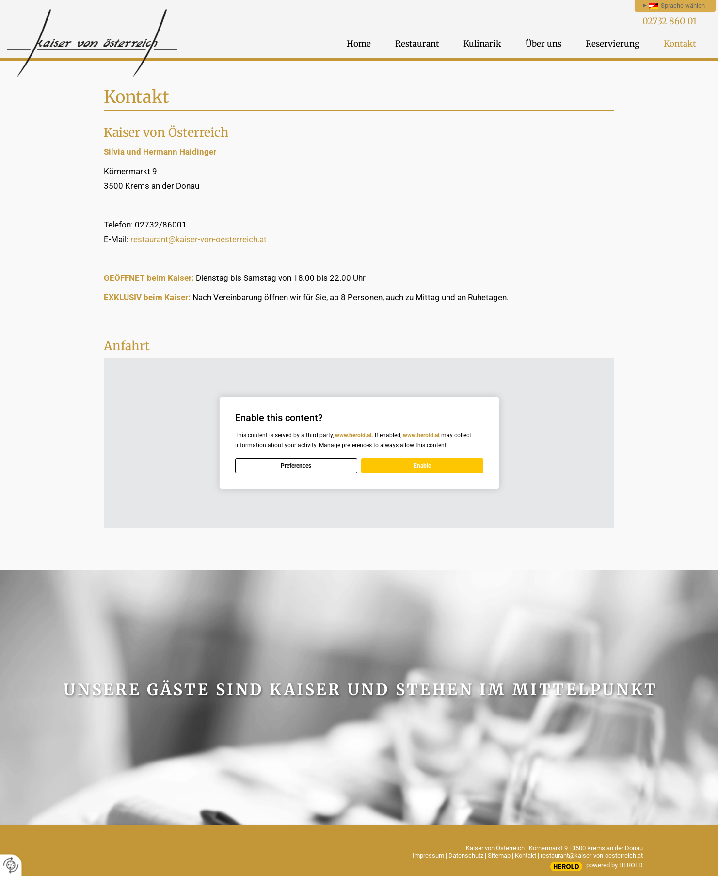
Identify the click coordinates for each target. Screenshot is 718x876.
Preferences (296, 465)
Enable (422, 465)
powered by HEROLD (614, 865)
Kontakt (525, 855)
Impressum (428, 855)
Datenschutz (465, 855)
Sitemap (499, 855)
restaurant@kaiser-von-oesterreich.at (199, 239)
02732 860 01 (669, 21)
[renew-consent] (11, 865)
